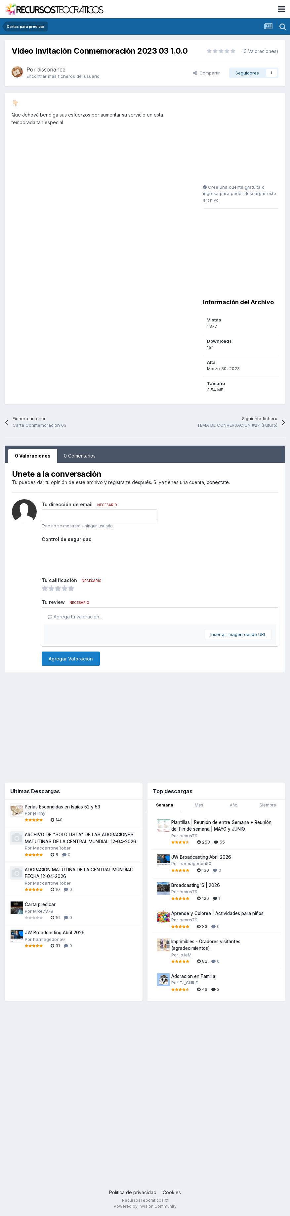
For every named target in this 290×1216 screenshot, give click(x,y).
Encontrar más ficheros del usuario (63, 76)
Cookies (172, 1192)
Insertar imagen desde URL (238, 634)
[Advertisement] (244, 140)
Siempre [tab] (268, 805)
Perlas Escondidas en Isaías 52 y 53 (62, 806)
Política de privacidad (132, 1192)
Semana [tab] (164, 805)
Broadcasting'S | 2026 (195, 885)
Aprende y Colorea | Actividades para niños (217, 913)
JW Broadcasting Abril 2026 (55, 932)
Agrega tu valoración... (75, 616)
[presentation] (92, 557)
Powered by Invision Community (145, 1206)
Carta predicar (40, 904)
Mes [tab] (199, 805)
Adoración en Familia (193, 976)
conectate (218, 482)
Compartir (206, 72)
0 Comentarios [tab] (80, 456)
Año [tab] (233, 805)
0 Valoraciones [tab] (33, 456)
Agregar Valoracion (71, 658)
